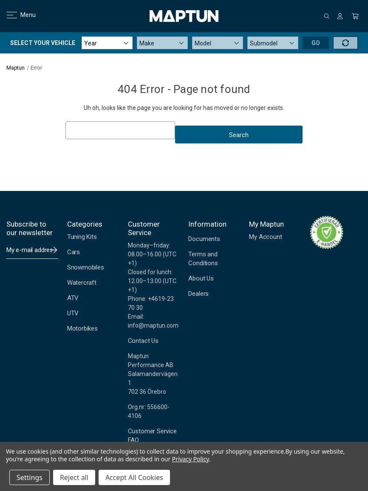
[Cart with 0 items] (355, 16)
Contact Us (143, 341)
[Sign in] (340, 16)
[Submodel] (272, 42)
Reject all (74, 477)
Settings (29, 477)
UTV (73, 313)
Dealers (198, 293)
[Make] (162, 42)
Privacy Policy (190, 459)
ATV (73, 298)
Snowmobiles (85, 267)
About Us (200, 278)
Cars (73, 252)
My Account (265, 237)
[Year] (107, 42)
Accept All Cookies (134, 477)
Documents (204, 239)
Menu (16, 14)
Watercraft (81, 282)
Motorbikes (82, 328)
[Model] (217, 42)
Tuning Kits (82, 237)
